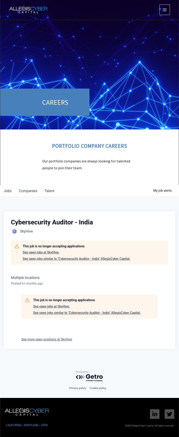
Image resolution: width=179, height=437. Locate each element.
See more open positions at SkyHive (46, 339)
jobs (8, 191)
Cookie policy (98, 388)
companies (28, 191)
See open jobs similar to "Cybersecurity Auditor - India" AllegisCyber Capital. (76, 259)
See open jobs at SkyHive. (41, 252)
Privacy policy (77, 388)
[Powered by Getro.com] (89, 376)
